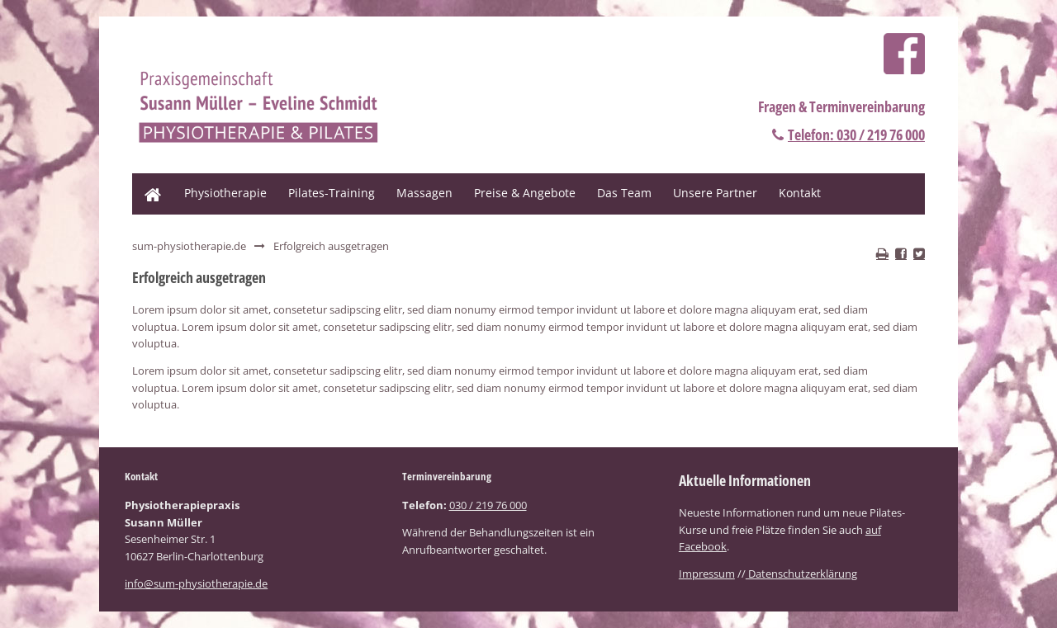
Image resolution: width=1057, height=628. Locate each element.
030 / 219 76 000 (488, 505)
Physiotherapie (225, 193)
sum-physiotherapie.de (189, 245)
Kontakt (800, 193)
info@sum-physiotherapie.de (196, 583)
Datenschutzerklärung (801, 573)
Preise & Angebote (525, 193)
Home (148, 181)
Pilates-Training (331, 193)
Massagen (424, 193)
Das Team (624, 193)
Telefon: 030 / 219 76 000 (856, 134)
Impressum (707, 573)
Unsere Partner (715, 193)
